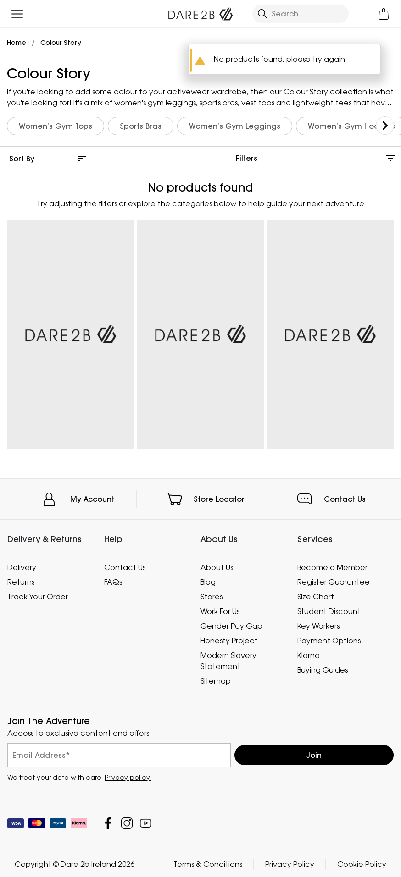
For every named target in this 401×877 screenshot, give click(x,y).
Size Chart (315, 596)
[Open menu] (17, 14)
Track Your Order (37, 596)
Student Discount (329, 611)
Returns (20, 581)
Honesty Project (229, 640)
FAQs (113, 581)
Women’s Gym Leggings (234, 126)
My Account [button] (92, 499)
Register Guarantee (333, 581)
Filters (246, 158)
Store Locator (219, 499)
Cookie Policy (361, 864)
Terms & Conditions (207, 864)
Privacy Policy (289, 864)
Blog (208, 581)
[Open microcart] (384, 14)
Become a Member (332, 567)
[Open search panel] (300, 14)
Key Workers (318, 625)
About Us (216, 567)
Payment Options (329, 640)
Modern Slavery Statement (228, 660)
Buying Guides (322, 669)
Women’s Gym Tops (55, 126)
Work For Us (219, 611)
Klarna (308, 654)
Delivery (21, 567)
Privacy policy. (128, 777)
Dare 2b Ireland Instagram (127, 823)
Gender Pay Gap (231, 625)
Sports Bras (141, 126)
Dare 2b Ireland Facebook (108, 823)
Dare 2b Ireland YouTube (145, 823)
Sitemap (215, 680)
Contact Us (345, 499)
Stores (211, 596)
